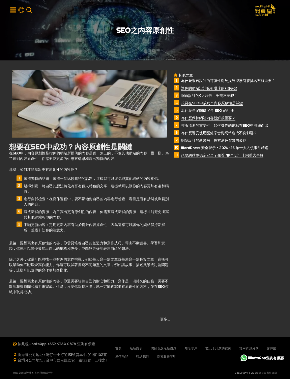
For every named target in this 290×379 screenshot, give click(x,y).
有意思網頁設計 (43, 372)
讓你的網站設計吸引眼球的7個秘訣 (209, 88)
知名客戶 (190, 348)
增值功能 (121, 356)
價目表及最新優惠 (163, 348)
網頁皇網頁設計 (22, 372)
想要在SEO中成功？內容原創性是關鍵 (212, 103)
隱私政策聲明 (166, 356)
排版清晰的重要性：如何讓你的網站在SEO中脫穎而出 (224, 125)
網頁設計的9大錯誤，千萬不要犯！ (209, 95)
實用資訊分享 (249, 348)
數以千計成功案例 (218, 348)
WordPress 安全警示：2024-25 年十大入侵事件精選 (224, 147)
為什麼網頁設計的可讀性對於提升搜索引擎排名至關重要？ (228, 80)
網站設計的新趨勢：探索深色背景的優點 (213, 140)
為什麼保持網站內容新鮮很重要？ (208, 118)
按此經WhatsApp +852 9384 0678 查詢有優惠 (56, 344)
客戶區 (271, 348)
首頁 (118, 348)
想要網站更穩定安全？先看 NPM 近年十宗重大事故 (222, 155)
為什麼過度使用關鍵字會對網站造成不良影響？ (219, 133)
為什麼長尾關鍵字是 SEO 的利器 (207, 110)
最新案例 (136, 348)
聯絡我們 (142, 356)
